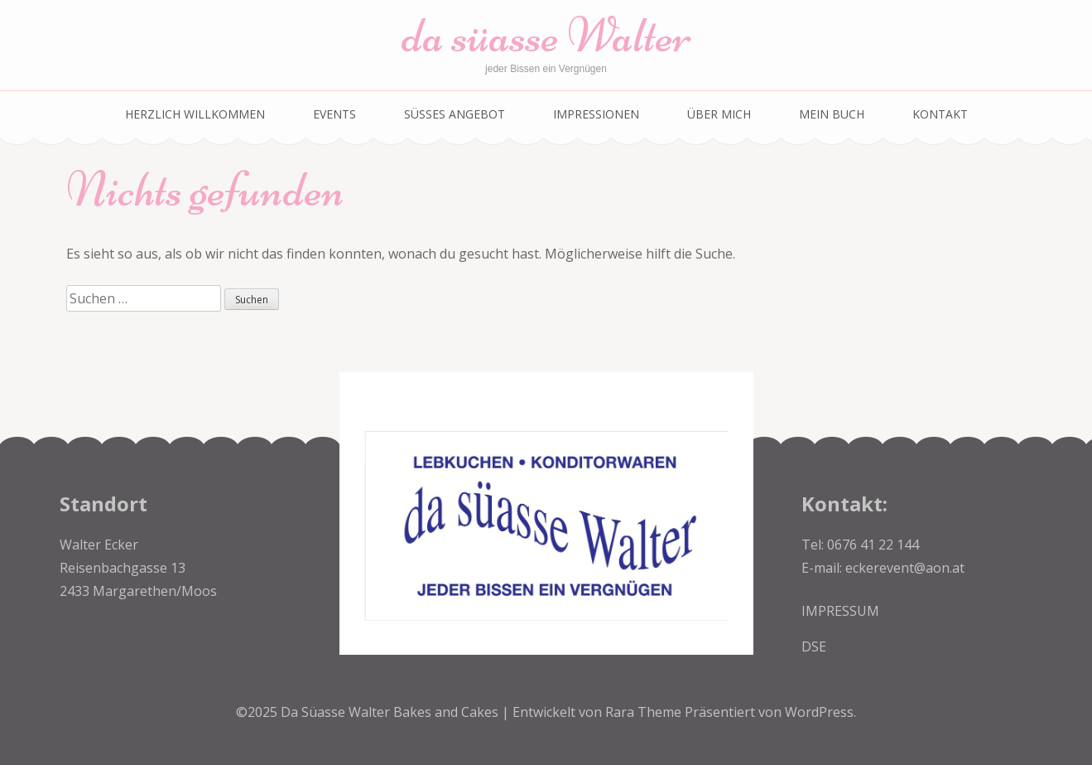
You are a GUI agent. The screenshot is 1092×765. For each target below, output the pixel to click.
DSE (813, 646)
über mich (719, 114)
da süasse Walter (546, 35)
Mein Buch (831, 114)
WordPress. (820, 712)
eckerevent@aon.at (905, 568)
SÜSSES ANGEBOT (454, 114)
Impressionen (596, 114)
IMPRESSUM (840, 611)
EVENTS (334, 114)
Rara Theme (645, 712)
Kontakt (940, 114)
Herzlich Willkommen (195, 114)
